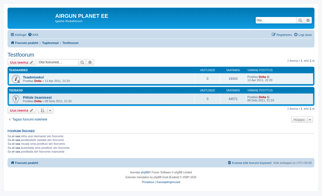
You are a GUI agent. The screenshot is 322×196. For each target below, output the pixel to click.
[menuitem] (33, 35)
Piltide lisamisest (37, 97)
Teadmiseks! (33, 77)
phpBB (145, 172)
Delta (37, 80)
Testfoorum (21, 55)
